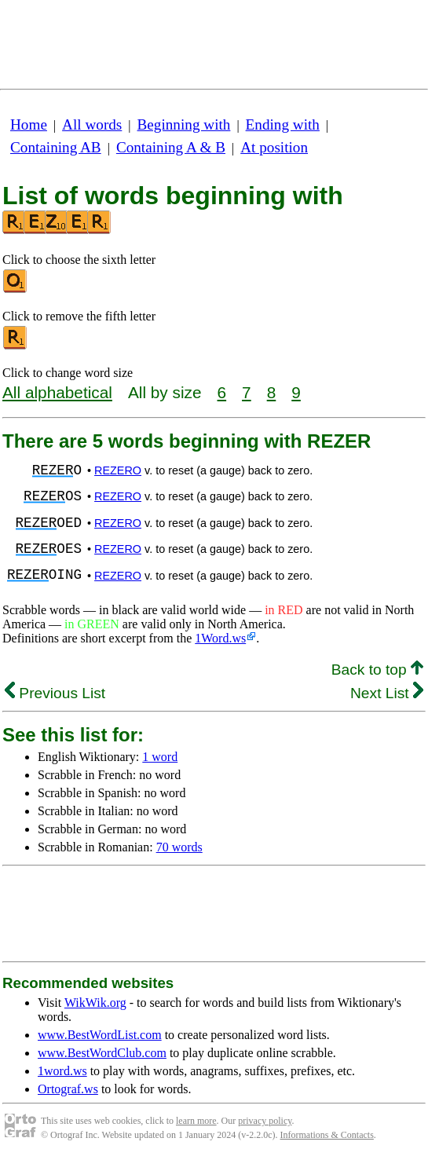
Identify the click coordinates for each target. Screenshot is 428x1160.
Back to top (377, 669)
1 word (159, 756)
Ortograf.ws (68, 1089)
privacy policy (264, 1120)
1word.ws (62, 1071)
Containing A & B (170, 147)
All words (92, 124)
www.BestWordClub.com (102, 1052)
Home (28, 124)
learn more (196, 1120)
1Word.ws (220, 638)
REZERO (117, 470)
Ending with (283, 124)
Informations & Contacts (327, 1134)
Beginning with (184, 124)
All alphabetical (57, 392)
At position (274, 147)
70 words (179, 847)
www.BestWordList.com (100, 1034)
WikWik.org (95, 1002)
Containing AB (55, 147)
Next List (386, 693)
